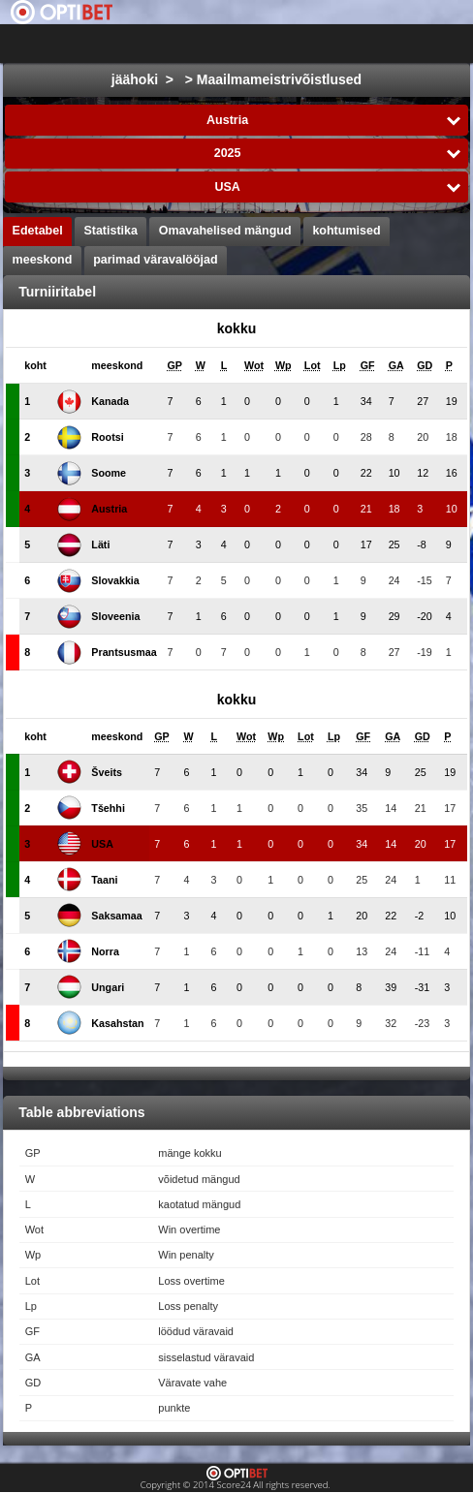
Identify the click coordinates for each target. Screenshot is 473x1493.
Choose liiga (279, 43)
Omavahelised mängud (225, 230)
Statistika (110, 230)
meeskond (43, 259)
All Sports (403, 43)
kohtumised (346, 230)
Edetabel (38, 230)
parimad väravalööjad (155, 259)
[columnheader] (35, 366)
